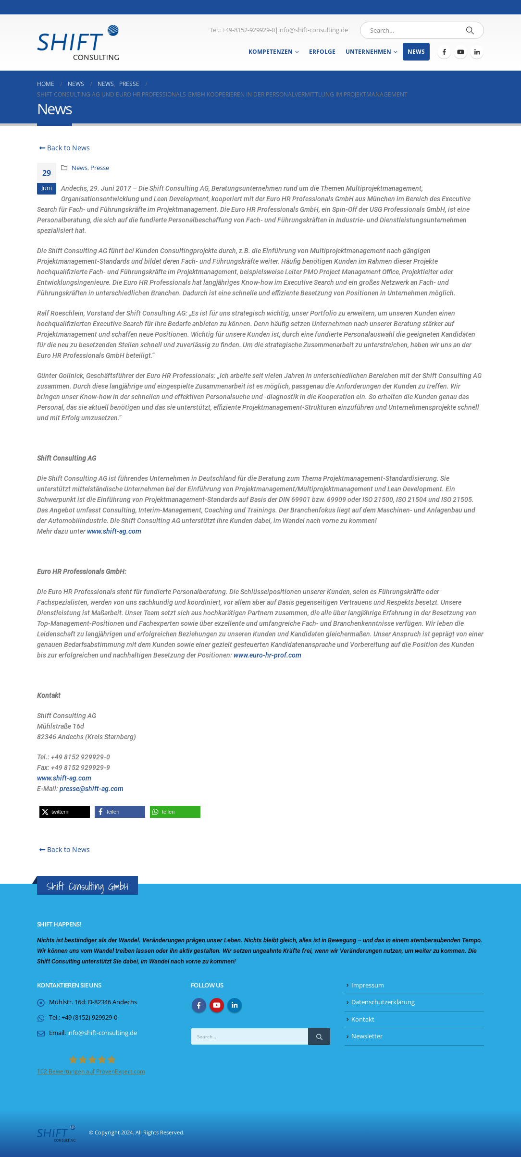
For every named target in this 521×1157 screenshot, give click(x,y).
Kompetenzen (270, 52)
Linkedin (234, 1005)
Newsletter (367, 1036)
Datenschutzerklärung (383, 1002)
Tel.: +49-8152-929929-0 (242, 30)
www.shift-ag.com (114, 531)
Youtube (217, 1005)
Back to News (63, 147)
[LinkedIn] (477, 52)
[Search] (470, 30)
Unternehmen (368, 52)
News (416, 52)
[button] (64, 812)
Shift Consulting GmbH (87, 886)
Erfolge (322, 52)
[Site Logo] (78, 42)
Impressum (367, 985)
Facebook (199, 1005)
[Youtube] (460, 52)
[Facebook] (444, 52)
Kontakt (362, 1019)
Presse (99, 168)
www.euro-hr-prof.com (267, 655)
